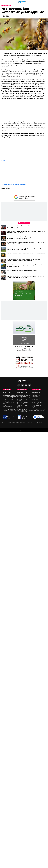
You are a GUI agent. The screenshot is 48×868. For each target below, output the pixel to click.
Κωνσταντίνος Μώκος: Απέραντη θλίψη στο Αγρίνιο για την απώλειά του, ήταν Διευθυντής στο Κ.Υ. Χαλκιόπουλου (26, 237)
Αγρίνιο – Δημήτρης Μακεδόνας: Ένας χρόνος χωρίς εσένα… (22, 270)
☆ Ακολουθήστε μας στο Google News (13, 184)
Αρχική (4, 422)
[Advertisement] (24, 110)
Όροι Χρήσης (30, 422)
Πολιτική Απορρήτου (40, 422)
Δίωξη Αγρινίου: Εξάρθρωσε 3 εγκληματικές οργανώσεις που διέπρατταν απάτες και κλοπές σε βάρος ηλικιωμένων (25, 243)
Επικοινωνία (15, 422)
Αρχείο (9, 422)
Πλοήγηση (22, 422)
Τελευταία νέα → (24, 223)
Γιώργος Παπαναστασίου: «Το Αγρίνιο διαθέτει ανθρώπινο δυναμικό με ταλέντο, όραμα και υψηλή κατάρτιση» (25, 276)
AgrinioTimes (5, 16)
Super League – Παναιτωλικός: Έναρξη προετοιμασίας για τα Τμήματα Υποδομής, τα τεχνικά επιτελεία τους (25, 248)
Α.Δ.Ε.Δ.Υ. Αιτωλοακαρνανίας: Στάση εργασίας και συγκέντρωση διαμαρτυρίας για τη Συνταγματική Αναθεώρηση (23, 260)
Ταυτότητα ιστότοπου (25, 424)
